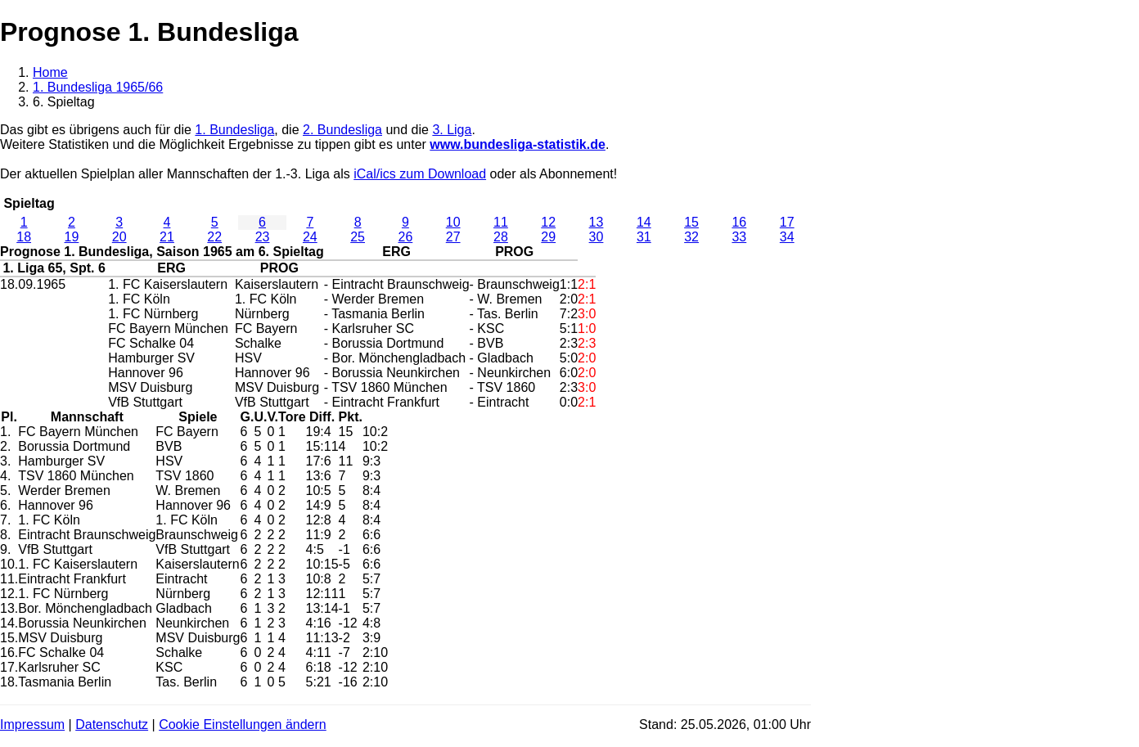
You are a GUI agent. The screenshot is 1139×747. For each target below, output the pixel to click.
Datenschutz (111, 724)
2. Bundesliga (342, 130)
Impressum (32, 724)
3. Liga (451, 130)
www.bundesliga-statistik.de (518, 144)
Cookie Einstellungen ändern (242, 724)
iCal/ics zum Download (419, 174)
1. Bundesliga (234, 130)
